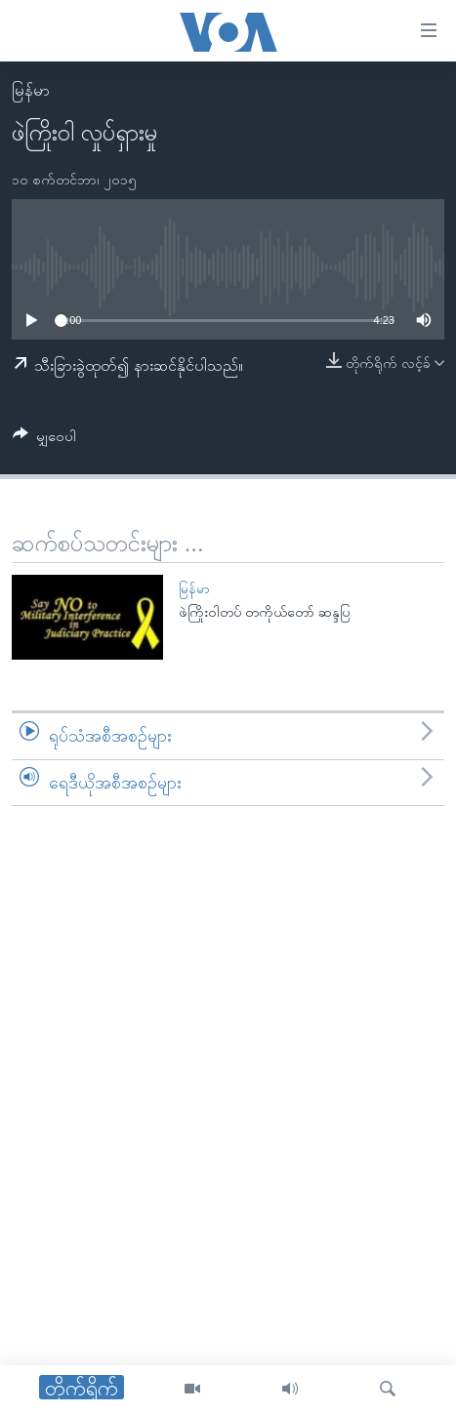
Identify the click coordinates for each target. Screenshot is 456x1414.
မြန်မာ (31, 90)
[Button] (44, 440)
